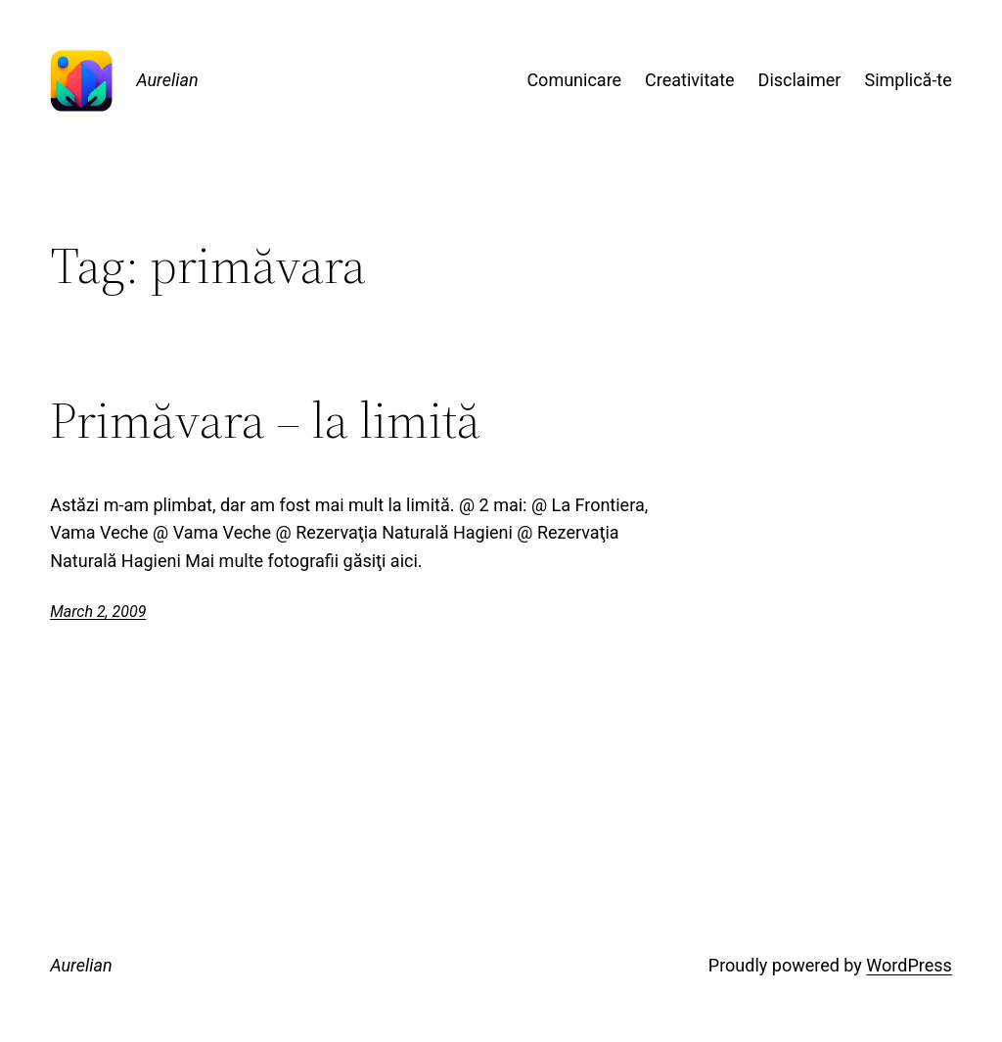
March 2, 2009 (98, 611)
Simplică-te (907, 80)
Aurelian (167, 80)
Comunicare (573, 80)
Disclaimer (800, 80)
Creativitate (689, 80)
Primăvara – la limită (265, 420)
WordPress (908, 965)
